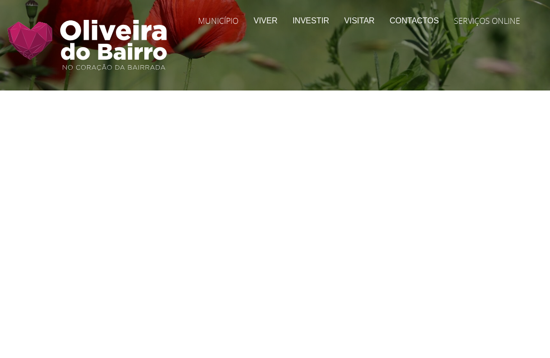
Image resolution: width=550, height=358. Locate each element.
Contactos (414, 20)
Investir (311, 20)
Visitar (359, 20)
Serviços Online (487, 20)
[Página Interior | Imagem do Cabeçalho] (275, 67)
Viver (265, 20)
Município (218, 20)
